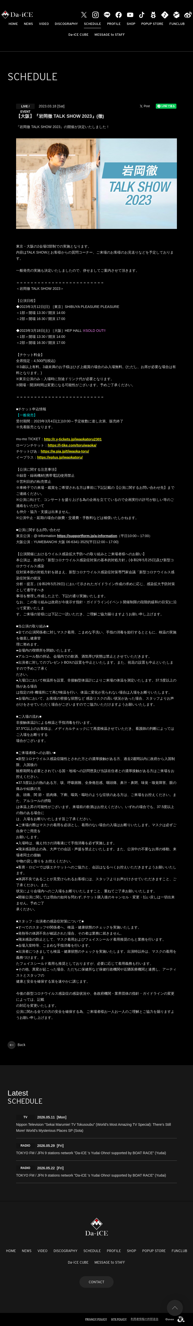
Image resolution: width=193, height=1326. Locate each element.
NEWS (28, 24)
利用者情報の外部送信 (144, 1318)
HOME (13, 24)
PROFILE (114, 24)
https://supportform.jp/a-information (87, 536)
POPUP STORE (152, 24)
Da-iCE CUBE (78, 34)
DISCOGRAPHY (66, 24)
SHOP (131, 24)
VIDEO (44, 24)
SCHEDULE (92, 24)
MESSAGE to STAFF (109, 34)
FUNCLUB (177, 24)
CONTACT (96, 1282)
